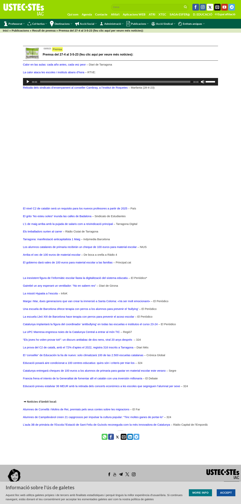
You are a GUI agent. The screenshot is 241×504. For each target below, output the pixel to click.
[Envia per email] (124, 437)
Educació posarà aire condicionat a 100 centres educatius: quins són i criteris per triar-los (79, 362)
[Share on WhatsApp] (105, 437)
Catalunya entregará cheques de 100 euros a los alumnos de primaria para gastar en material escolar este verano (94, 370)
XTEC (162, 14)
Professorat (14, 23)
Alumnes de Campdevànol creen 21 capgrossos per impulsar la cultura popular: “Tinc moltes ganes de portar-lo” (93, 417)
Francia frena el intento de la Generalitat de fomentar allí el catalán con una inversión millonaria (82, 378)
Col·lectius (37, 24)
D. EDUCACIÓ (202, 14)
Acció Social (86, 24)
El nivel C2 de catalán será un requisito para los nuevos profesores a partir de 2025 (75, 208)
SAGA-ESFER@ (180, 14)
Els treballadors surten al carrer (42, 231)
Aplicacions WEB (134, 14)
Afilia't (115, 14)
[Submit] (185, 7)
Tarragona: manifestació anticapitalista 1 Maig (51, 239)
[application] (120, 82)
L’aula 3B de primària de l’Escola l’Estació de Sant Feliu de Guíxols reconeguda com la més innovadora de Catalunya (97, 424)
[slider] (115, 82)
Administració (112, 24)
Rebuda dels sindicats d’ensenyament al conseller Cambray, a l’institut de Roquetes (75, 87)
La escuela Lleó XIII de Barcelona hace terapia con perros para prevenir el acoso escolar (78, 316)
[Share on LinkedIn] (130, 437)
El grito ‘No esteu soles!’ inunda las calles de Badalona (57, 216)
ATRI (152, 14)
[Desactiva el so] (202, 82)
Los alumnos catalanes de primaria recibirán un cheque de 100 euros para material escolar (80, 247)
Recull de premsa (44, 30)
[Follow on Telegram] (231, 7)
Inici (5, 30)
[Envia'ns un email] (217, 7)
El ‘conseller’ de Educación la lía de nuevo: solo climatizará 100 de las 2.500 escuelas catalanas (83, 355)
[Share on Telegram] (136, 437)
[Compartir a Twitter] (117, 437)
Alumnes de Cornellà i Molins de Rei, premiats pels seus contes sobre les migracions (76, 409)
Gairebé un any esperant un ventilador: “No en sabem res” (59, 285)
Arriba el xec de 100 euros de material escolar (52, 254)
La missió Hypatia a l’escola (40, 293)
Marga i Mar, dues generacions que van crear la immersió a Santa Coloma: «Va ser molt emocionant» (86, 301)
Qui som (72, 14)
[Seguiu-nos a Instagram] (203, 7)
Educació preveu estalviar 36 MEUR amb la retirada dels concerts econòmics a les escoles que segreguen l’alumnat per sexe (101, 386)
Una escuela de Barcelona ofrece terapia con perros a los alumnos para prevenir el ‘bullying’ (80, 308)
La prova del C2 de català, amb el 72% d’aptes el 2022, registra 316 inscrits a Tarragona (78, 347)
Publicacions (137, 23)
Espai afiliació (224, 14)
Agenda (87, 14)
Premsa (57, 49)
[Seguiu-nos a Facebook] (195, 7)
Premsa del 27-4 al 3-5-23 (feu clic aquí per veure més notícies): (88, 54)
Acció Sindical (163, 24)
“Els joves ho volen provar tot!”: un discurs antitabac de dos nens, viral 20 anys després (78, 339)
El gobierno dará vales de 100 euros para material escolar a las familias (68, 262)
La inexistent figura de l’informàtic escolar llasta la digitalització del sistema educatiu (75, 277)
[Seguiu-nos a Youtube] (224, 7)
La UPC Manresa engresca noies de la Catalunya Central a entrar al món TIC (71, 331)
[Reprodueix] (28, 82)
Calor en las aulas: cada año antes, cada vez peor (54, 64)
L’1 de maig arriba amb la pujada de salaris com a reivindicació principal (68, 223)
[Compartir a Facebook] (111, 437)
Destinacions (61, 24)
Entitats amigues (191, 24)
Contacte (101, 14)
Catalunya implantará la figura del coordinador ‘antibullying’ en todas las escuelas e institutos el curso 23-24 (90, 324)
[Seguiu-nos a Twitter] (210, 7)
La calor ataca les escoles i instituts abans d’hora (53, 72)
